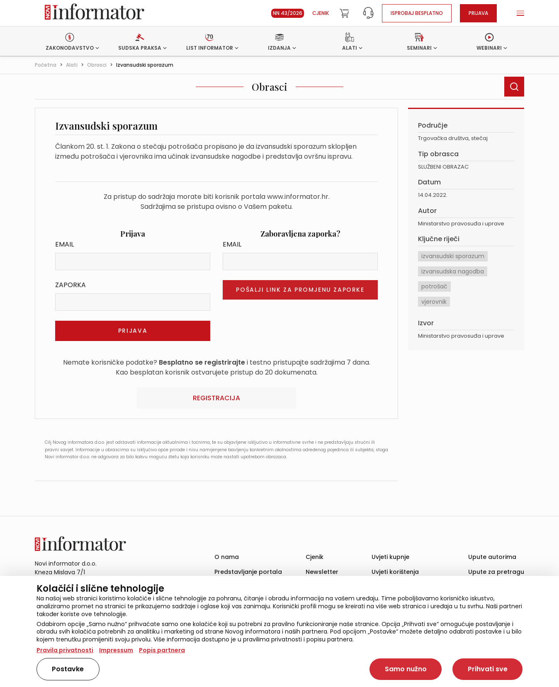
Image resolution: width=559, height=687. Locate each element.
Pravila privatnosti (64, 650)
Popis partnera (162, 650)
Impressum (116, 650)
